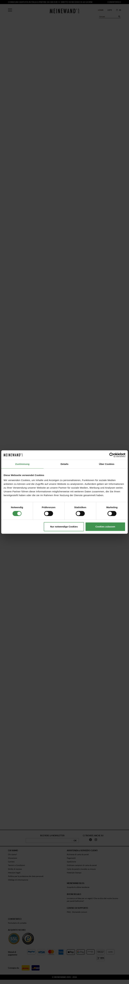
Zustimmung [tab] (22, 464)
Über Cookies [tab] (106, 464)
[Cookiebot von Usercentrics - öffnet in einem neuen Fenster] (111, 455)
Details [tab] (64, 464)
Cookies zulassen (105, 526)
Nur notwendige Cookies (64, 526)
